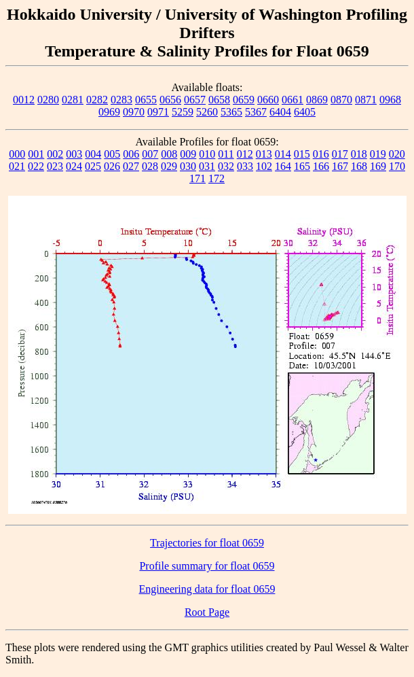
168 (359, 166)
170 (397, 166)
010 (207, 154)
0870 (341, 99)
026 (112, 166)
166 (321, 166)
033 (245, 166)
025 (93, 166)
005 (112, 154)
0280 (48, 99)
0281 (72, 99)
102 (264, 166)
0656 (170, 99)
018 (359, 154)
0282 (97, 99)
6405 (305, 112)
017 (340, 154)
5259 (182, 112)
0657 (195, 99)
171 (197, 178)
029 (169, 166)
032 (226, 166)
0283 (121, 99)
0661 (292, 99)
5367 (256, 112)
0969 (109, 112)
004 (93, 154)
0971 (158, 112)
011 (225, 154)
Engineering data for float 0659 (207, 589)
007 (150, 154)
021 (17, 166)
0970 (134, 112)
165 (302, 166)
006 (131, 154)
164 (283, 166)
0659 (244, 99)
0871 (366, 99)
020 (397, 154)
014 (283, 154)
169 (378, 166)
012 (245, 154)
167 (340, 166)
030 (188, 166)
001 (36, 154)
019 (378, 154)
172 (216, 178)
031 (207, 166)
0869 (317, 99)
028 (150, 166)
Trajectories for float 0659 (207, 543)
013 (264, 154)
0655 (146, 99)
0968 (390, 99)
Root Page (207, 612)
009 (188, 154)
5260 (207, 112)
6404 (280, 112)
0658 (219, 99)
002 (55, 154)
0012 (24, 99)
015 (302, 154)
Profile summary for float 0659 (206, 566)
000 (17, 154)
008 (169, 154)
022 (36, 166)
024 (74, 166)
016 (321, 154)
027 (131, 166)
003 (74, 154)
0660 (268, 99)
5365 (231, 112)
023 (55, 166)
